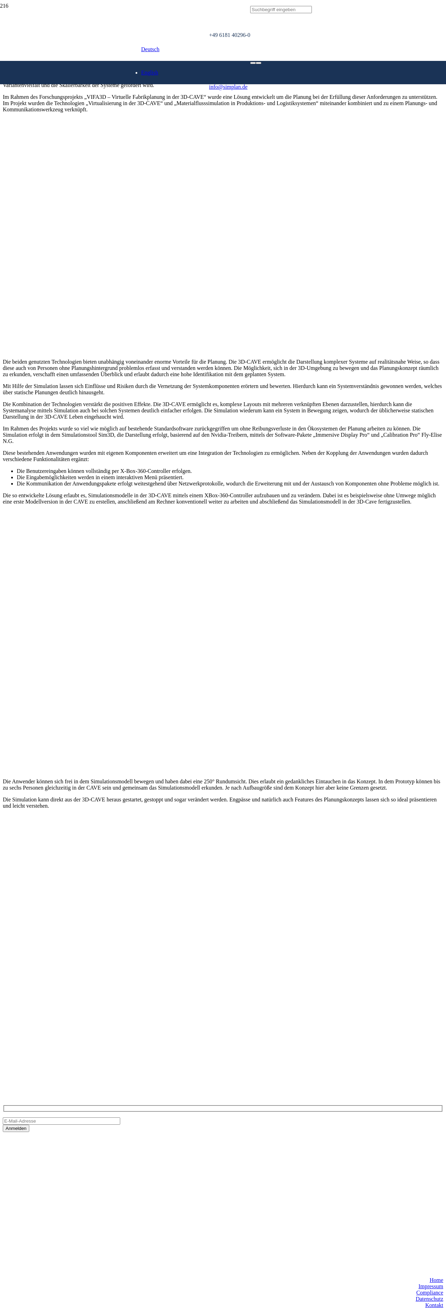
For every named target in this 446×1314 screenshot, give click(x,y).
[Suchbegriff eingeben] (281, 9)
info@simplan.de (22, 1060)
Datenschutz (429, 1299)
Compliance (429, 1293)
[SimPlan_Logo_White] (55, 90)
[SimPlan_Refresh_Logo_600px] (104, 110)
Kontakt (434, 1305)
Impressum (430, 1286)
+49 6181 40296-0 (23, 1048)
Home (436, 1280)
